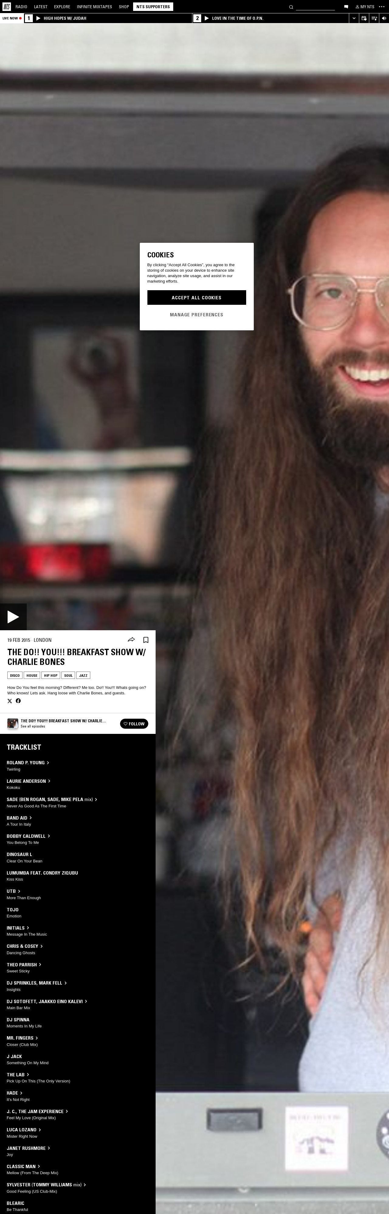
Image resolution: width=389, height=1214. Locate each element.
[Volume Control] (384, 18)
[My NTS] (364, 6)
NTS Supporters (153, 6)
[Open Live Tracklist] (374, 18)
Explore (62, 6)
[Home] (6, 6)
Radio (21, 6)
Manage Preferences (196, 314)
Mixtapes (94, 6)
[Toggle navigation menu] (382, 6)
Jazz (83, 675)
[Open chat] (346, 6)
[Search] (291, 6)
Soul (68, 675)
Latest (40, 6)
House (31, 675)
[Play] (13, 617)
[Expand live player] (354, 18)
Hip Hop (50, 675)
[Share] (131, 640)
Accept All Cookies (197, 297)
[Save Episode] (146, 640)
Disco (15, 675)
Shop (124, 6)
